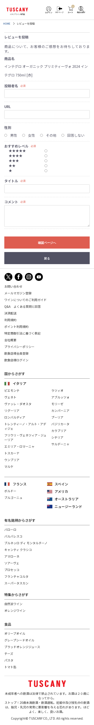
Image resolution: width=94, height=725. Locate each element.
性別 (7, 127)
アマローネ (11, 556)
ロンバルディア (14, 417)
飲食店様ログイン (16, 360)
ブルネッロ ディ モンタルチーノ (25, 543)
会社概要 (10, 340)
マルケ (8, 466)
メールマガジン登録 (17, 293)
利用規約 (10, 320)
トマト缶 (10, 667)
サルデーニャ (60, 444)
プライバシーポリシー (19, 346)
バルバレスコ (13, 536)
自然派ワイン (13, 604)
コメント (11, 201)
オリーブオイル (14, 633)
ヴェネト (10, 397)
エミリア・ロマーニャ (19, 446)
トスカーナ (11, 453)
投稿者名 (11, 85)
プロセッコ (11, 570)
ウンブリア (11, 460)
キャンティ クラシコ (18, 549)
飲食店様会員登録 (16, 353)
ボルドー (10, 491)
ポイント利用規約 (16, 326)
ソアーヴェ (11, 563)
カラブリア (58, 430)
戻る (47, 258)
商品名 (9, 58)
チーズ (8, 653)
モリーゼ (57, 404)
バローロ (10, 529)
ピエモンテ (11, 390)
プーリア (57, 417)
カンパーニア (60, 410)
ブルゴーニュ (13, 497)
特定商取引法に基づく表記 (22, 333)
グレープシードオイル (19, 640)
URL (7, 106)
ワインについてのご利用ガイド (25, 300)
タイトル (11, 180)
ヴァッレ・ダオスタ (17, 404)
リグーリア (11, 410)
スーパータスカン (16, 583)
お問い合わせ (13, 286)
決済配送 (10, 313)
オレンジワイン (14, 610)
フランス (20, 484)
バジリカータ (60, 424)
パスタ (8, 660)
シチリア (57, 437)
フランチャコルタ (16, 576)
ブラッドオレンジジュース (22, 647)
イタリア (19, 383)
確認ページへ (47, 242)
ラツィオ (57, 390)
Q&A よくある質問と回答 (22, 306)
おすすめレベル (16, 146)
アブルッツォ (60, 397)
